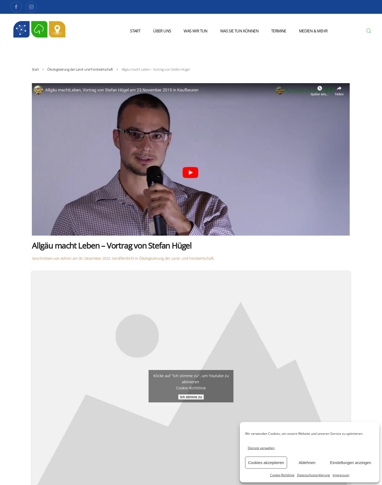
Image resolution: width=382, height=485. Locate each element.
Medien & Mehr (313, 30)
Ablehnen (307, 462)
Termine (278, 30)
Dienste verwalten (261, 448)
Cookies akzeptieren (266, 462)
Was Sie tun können (239, 30)
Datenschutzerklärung (313, 475)
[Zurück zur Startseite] (40, 30)
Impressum (341, 475)
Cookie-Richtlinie (282, 475)
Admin (65, 258)
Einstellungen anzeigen (350, 462)
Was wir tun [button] (195, 30)
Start (135, 30)
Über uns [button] (162, 30)
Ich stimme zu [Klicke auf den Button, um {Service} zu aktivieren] (191, 397)
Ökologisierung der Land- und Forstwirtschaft (176, 258)
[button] (368, 30)
